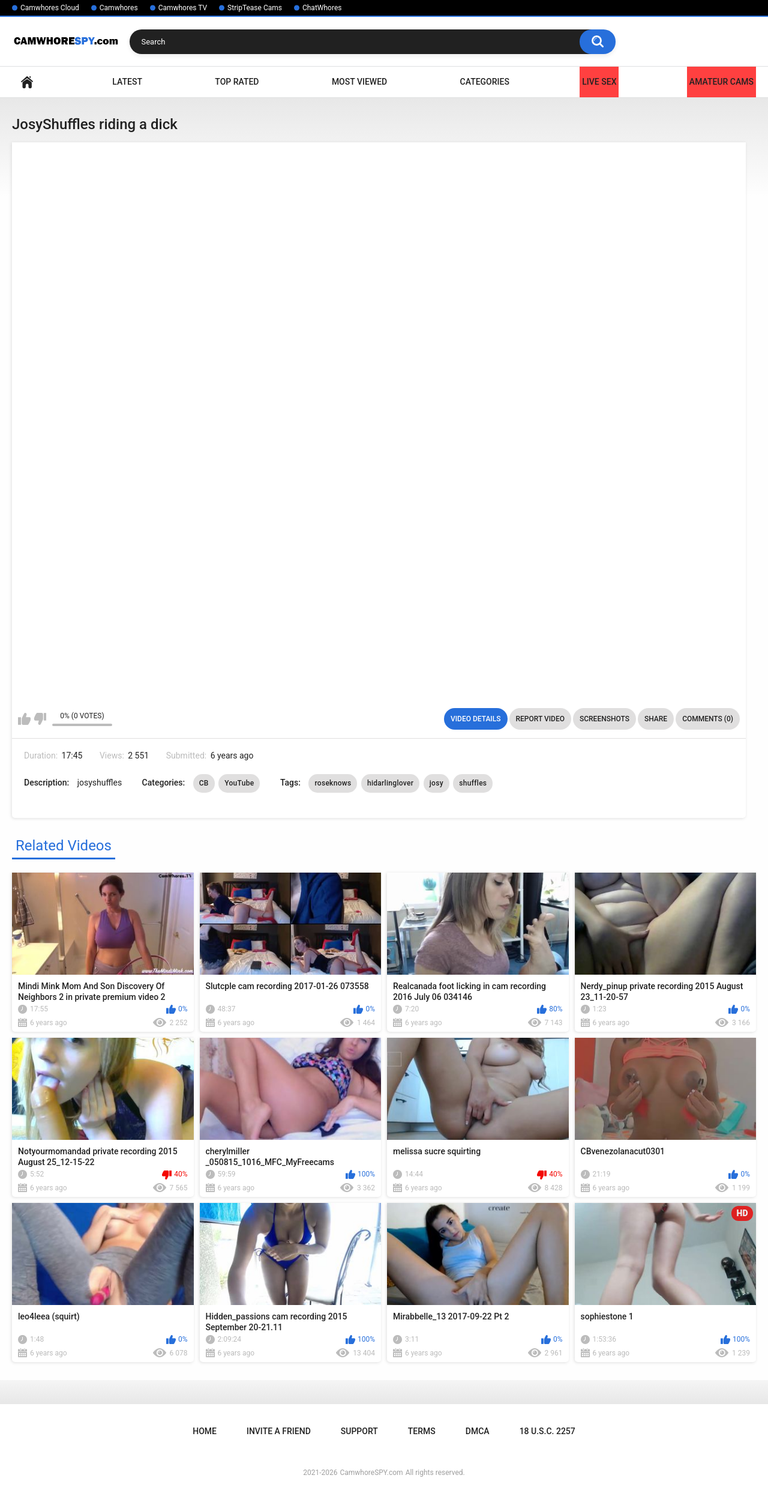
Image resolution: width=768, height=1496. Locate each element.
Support (359, 1431)
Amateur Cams (721, 81)
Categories (484, 81)
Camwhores (119, 8)
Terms (422, 1431)
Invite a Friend (279, 1431)
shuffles (473, 783)
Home (27, 82)
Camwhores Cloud (49, 8)
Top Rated (237, 81)
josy (436, 783)
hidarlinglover (390, 783)
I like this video (24, 719)
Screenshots (604, 719)
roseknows (332, 783)
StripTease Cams (254, 8)
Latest (127, 81)
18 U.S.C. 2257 (547, 1431)
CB (204, 783)
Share (655, 719)
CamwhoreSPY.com (371, 1472)
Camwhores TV (182, 8)
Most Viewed (359, 81)
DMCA (478, 1431)
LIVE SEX (599, 81)
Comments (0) (707, 719)
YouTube (239, 783)
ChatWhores (321, 8)
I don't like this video (40, 719)
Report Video (540, 719)
